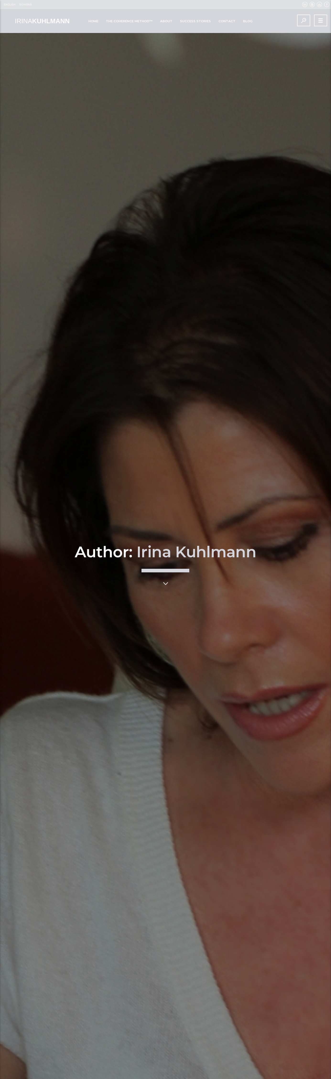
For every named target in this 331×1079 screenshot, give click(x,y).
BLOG (248, 21)
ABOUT (166, 21)
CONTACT (226, 21)
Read (46, 1072)
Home (93, 21)
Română (25, 4)
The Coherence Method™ (129, 21)
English (10, 4)
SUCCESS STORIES (195, 21)
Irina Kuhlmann (196, 462)
